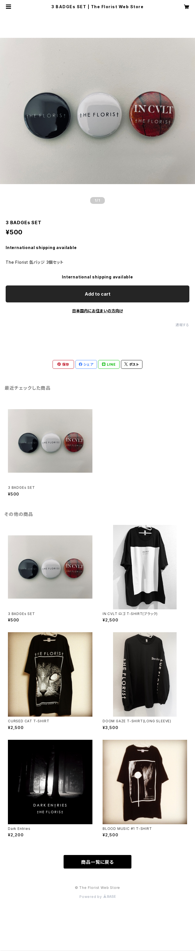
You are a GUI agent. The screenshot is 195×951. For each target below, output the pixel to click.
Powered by (97, 897)
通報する (182, 325)
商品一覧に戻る (97, 862)
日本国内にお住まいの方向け (97, 310)
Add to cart (97, 294)
